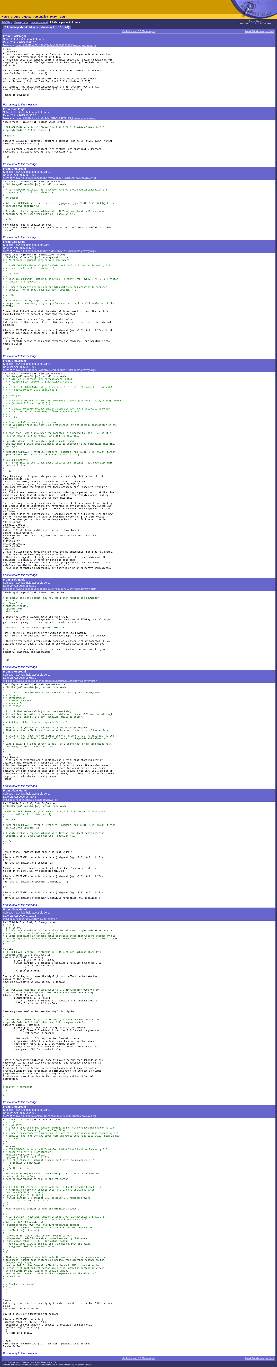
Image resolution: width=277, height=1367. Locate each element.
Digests (26, 16)
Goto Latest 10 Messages (138, 31)
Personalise (40, 16)
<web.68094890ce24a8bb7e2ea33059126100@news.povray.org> (56, 178)
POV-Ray (7, 22)
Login (63, 16)
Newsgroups (21, 22)
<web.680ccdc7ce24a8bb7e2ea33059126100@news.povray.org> (56, 1116)
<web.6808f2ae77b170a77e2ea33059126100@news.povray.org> (56, 45)
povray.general (39, 22)
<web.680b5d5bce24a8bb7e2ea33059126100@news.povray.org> (56, 680)
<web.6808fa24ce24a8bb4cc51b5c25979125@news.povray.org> (56, 118)
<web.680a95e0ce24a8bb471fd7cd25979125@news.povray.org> (56, 588)
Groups (15, 16)
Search (53, 16)
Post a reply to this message (20, 104)
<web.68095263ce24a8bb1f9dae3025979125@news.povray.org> (56, 251)
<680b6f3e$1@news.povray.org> (36, 918)
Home (5, 16)
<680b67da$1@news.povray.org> (37, 799)
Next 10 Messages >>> (259, 31)
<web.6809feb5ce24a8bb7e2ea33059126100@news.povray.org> (56, 370)
